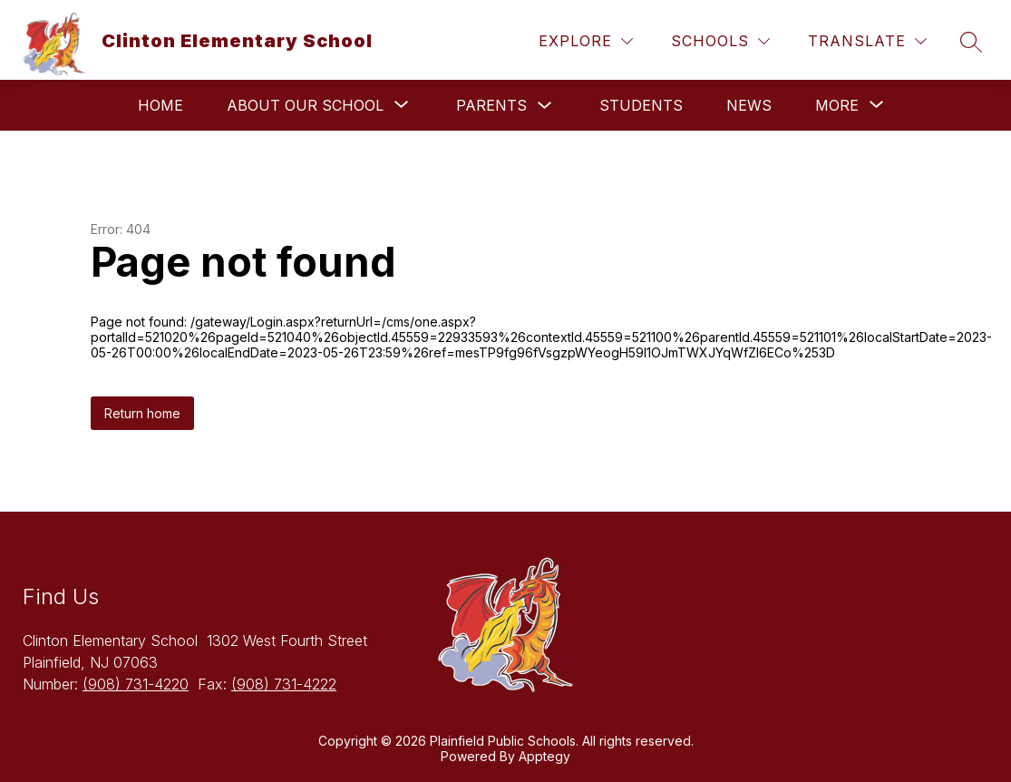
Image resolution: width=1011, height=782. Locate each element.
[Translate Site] (867, 41)
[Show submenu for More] (837, 105)
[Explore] (585, 41)
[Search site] (971, 42)
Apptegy (544, 756)
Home (160, 105)
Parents (491, 105)
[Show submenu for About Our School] (305, 105)
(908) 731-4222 (283, 684)
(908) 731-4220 (136, 684)
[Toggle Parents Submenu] (545, 105)
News (749, 105)
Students (641, 105)
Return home (142, 413)
